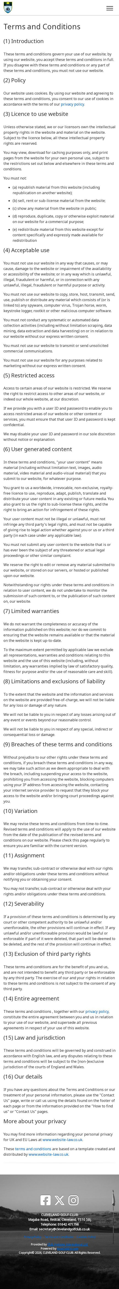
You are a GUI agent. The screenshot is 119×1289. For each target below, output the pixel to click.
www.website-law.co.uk (62, 1139)
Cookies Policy (85, 1237)
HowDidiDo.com (67, 1249)
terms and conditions (33, 1148)
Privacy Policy (32, 1237)
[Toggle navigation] (109, 7)
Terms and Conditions (58, 1237)
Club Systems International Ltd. (67, 1244)
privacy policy (72, 104)
